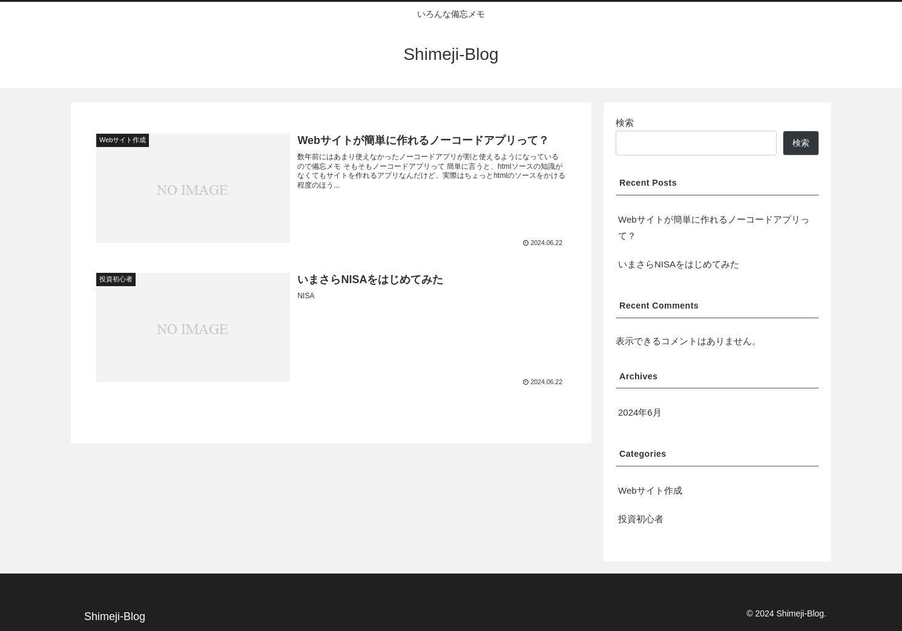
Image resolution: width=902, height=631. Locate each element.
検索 (625, 122)
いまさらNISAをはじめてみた (678, 264)
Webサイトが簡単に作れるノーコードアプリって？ (713, 227)
